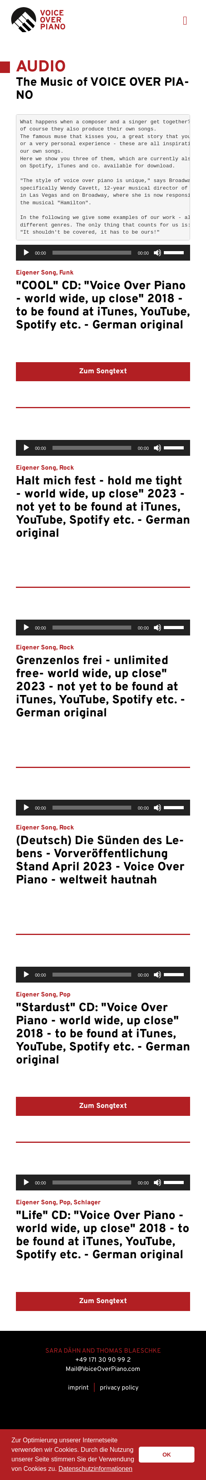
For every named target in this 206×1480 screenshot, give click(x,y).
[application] (103, 253)
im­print (78, 1388)
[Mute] (157, 253)
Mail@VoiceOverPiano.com (103, 1369)
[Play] (26, 253)
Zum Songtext (103, 371)
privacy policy (119, 1388)
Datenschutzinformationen (95, 1468)
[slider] (92, 253)
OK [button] (166, 1454)
